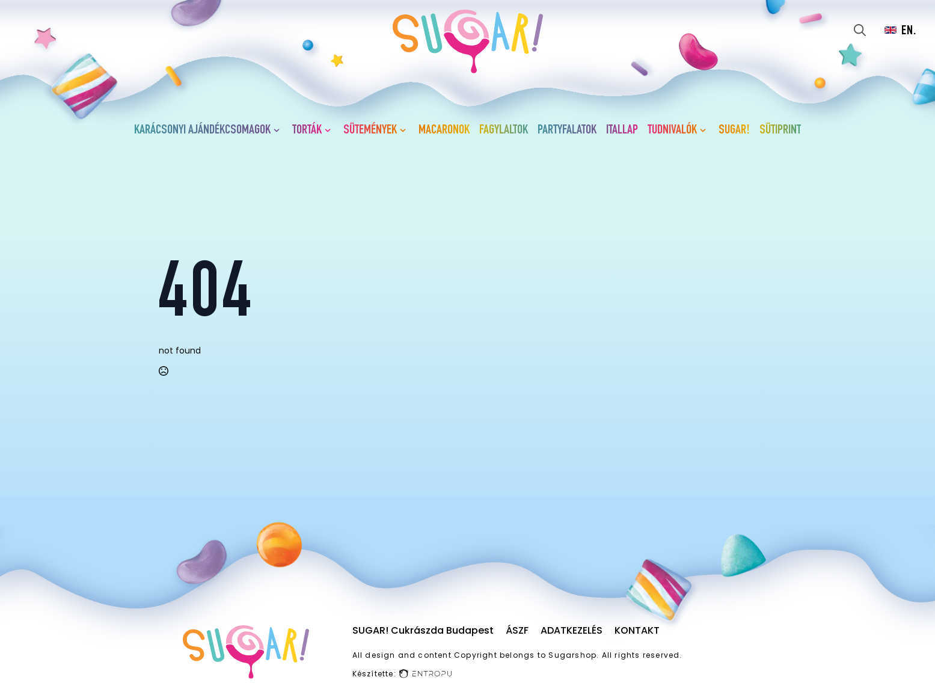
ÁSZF (517, 630)
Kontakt (637, 630)
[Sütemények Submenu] (405, 130)
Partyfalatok (567, 130)
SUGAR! (734, 130)
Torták (307, 130)
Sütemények (370, 130)
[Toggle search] (860, 30)
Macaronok (444, 130)
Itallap (622, 130)
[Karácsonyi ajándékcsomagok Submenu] (279, 130)
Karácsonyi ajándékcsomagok (202, 130)
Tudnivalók (672, 130)
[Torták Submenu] (330, 130)
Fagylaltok (503, 130)
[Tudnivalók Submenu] (705, 130)
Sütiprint (780, 130)
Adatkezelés (571, 630)
